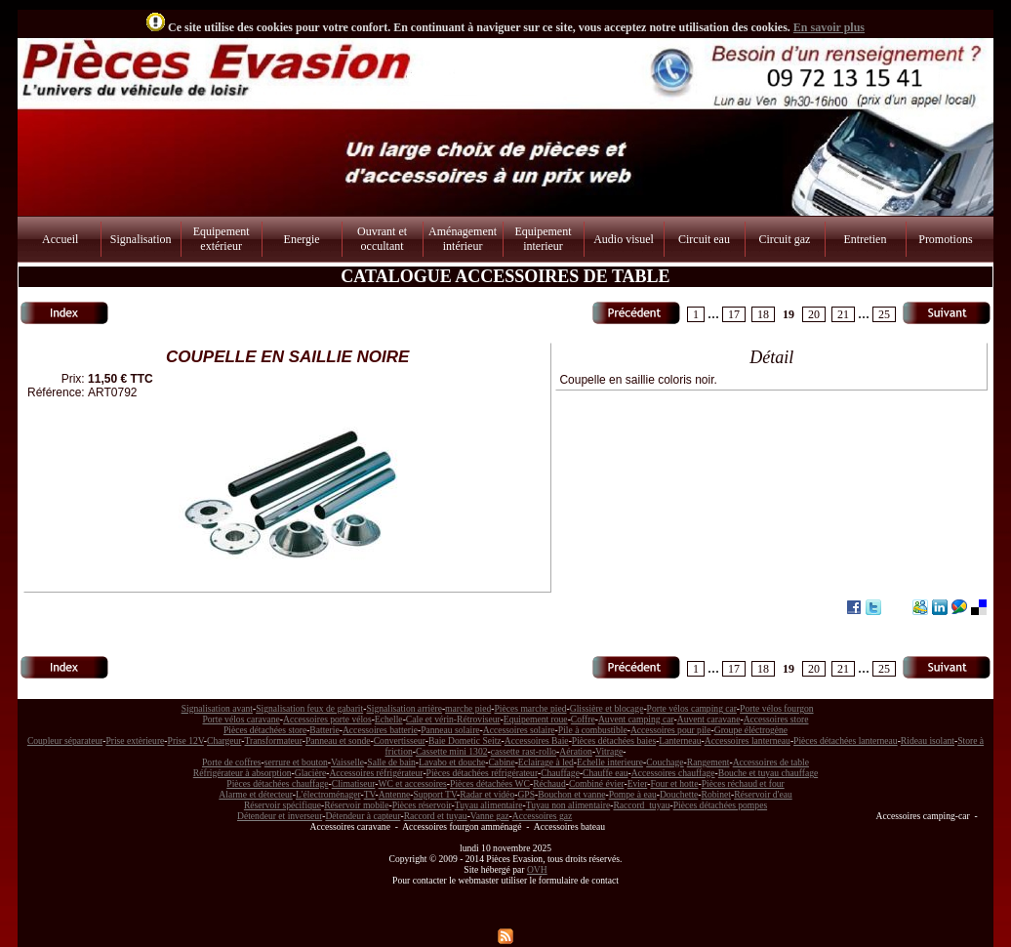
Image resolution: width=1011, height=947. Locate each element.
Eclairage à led (546, 762)
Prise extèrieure (134, 740)
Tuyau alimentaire (489, 805)
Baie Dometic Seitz (465, 740)
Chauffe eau (605, 772)
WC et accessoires (413, 783)
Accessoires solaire (519, 729)
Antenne (395, 794)
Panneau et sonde (338, 740)
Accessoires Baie (537, 740)
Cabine (501, 762)
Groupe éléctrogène (751, 729)
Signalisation (141, 239)
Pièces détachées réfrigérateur (482, 772)
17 (734, 314)
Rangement (708, 762)
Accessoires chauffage (673, 772)
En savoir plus (829, 27)
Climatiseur (354, 783)
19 (788, 314)
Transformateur (274, 740)
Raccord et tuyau (435, 815)
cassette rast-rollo (523, 751)
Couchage (664, 762)
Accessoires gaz (542, 815)
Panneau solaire (450, 729)
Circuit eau (704, 239)
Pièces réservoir (422, 805)
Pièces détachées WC (490, 783)
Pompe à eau (633, 794)
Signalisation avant (217, 708)
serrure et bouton (296, 762)
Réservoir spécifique (282, 805)
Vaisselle (347, 762)
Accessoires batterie (380, 729)
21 (843, 314)
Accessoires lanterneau (747, 740)
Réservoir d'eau (763, 794)
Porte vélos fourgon (777, 708)
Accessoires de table (771, 762)
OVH (537, 869)
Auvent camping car (636, 719)
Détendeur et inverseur (279, 815)
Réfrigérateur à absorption (242, 772)
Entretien (864, 239)
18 (763, 314)
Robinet (716, 794)
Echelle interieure (610, 762)
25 (884, 314)
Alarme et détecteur (255, 794)
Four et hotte (674, 783)
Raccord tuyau (641, 805)
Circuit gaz (784, 239)
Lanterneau (680, 740)
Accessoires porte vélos (327, 719)
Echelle (389, 719)
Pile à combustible (592, 729)
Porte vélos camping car (692, 708)
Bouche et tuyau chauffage (768, 772)
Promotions (945, 239)
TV (370, 794)
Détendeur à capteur (362, 815)
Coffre (583, 719)
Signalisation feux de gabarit (309, 708)
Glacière (311, 772)
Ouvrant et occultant (382, 239)
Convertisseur (399, 740)
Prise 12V (186, 740)
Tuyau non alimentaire (568, 805)
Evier (637, 783)
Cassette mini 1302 (452, 751)
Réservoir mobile (356, 805)
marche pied (468, 708)
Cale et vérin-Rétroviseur (453, 719)
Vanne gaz (489, 815)
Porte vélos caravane (240, 719)
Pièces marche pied (530, 708)
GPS (526, 794)
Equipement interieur (543, 239)
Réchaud (549, 783)
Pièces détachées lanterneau (845, 740)
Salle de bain (391, 762)
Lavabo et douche (452, 762)
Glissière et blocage (607, 708)
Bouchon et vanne (571, 794)
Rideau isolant (927, 740)
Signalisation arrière (404, 708)
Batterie (324, 729)
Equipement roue (536, 719)
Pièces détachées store (264, 729)
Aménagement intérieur (462, 239)
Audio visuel (623, 239)
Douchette (679, 794)
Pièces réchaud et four (743, 783)
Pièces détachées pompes (720, 805)
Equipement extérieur (221, 239)
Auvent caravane (709, 719)
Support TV (436, 794)
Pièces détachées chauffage (277, 783)
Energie (302, 239)
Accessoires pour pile (670, 729)
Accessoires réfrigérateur (376, 772)
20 (814, 314)
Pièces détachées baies (614, 740)
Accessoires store (776, 719)
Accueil (60, 239)
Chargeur (224, 740)
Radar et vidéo (487, 794)
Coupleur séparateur (64, 740)
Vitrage (609, 751)
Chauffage (560, 772)
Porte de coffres (232, 762)
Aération (575, 751)
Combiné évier (597, 783)
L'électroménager (328, 794)
